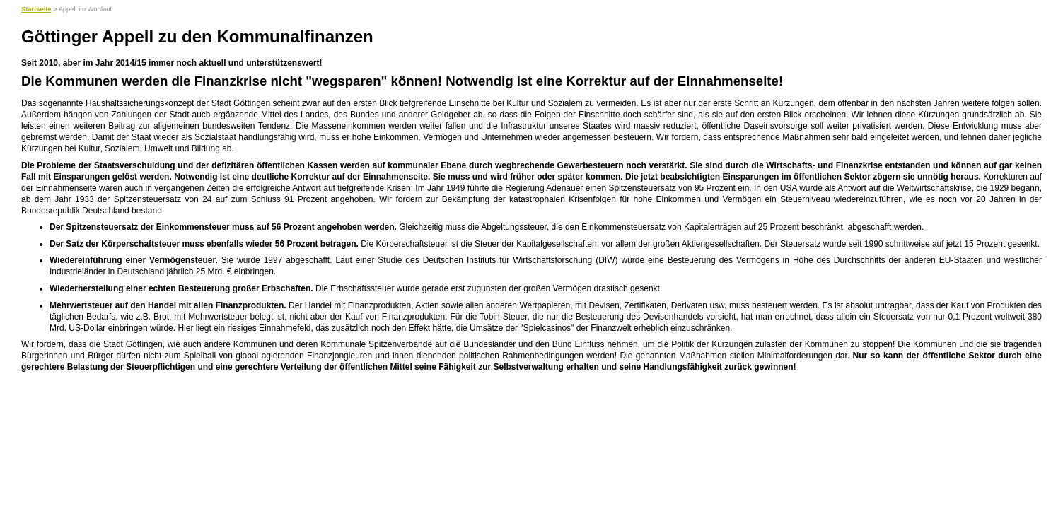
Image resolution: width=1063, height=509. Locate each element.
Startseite (36, 9)
